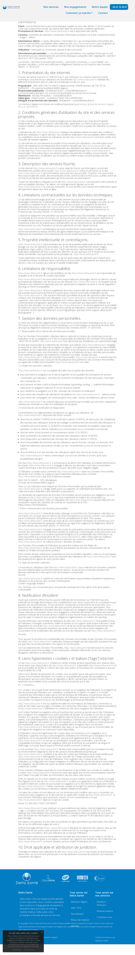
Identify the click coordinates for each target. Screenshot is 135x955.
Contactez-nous (104, 917)
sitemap (75, 925)
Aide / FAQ (76, 907)
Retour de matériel (80, 919)
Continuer (17, 949)
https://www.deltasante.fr (57, 31)
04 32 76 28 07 (120, 7)
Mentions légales (79, 901)
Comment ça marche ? (79, 13)
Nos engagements (75, 7)
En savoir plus (29, 950)
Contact (103, 13)
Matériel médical (105, 911)
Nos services (51, 7)
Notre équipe (100, 7)
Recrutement (77, 913)
